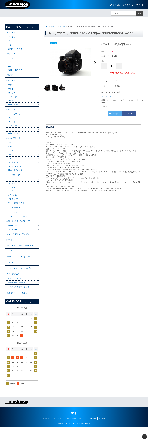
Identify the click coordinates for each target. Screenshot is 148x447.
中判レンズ (11, 115)
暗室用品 (10, 254)
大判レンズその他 (15, 73)
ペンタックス (13, 101)
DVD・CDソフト (15, 297)
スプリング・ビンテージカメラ (19, 273)
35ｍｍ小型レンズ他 (16, 213)
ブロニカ (63, 27)
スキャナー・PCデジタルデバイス (20, 260)
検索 (140, 13)
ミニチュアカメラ (13, 219)
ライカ (11, 163)
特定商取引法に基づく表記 (52, 438)
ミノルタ (12, 158)
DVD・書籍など (13, 292)
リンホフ (12, 38)
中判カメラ (55, 27)
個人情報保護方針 (70, 438)
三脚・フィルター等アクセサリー (20, 233)
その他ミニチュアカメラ (18, 228)
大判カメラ (11, 33)
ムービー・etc (12, 266)
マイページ (128, 5)
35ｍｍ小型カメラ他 (16, 179)
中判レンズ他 (13, 140)
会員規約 (93, 438)
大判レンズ (11, 55)
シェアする (129, 114)
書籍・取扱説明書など (17, 301)
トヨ (10, 46)
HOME (46, 27)
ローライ (12, 97)
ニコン (11, 68)
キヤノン (12, 154)
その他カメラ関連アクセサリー (19, 306)
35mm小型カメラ (13, 145)
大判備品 (10, 78)
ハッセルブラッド (15, 120)
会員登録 (115, 5)
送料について (83, 438)
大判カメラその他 (15, 50)
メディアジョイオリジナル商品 (19, 285)
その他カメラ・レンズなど (17, 313)
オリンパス (12, 167)
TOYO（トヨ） (12, 279)
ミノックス (12, 224)
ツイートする (115, 114)
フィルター (12, 242)
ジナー (11, 42)
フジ (10, 64)
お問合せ (102, 438)
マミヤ (11, 105)
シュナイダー (13, 60)
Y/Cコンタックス (15, 175)
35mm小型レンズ (13, 184)
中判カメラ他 (13, 109)
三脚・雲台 (12, 238)
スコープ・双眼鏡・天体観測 (18, 247)
